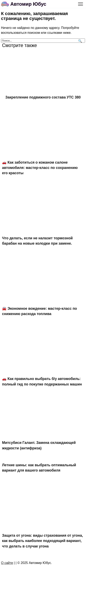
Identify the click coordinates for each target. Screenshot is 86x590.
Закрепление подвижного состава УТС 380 (43, 97)
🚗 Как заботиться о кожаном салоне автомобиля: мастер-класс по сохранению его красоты (40, 167)
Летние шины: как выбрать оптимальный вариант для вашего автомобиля (39, 467)
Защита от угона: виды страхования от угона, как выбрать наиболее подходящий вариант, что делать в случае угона (42, 540)
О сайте (7, 563)
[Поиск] (79, 40)
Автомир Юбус (28, 4)
